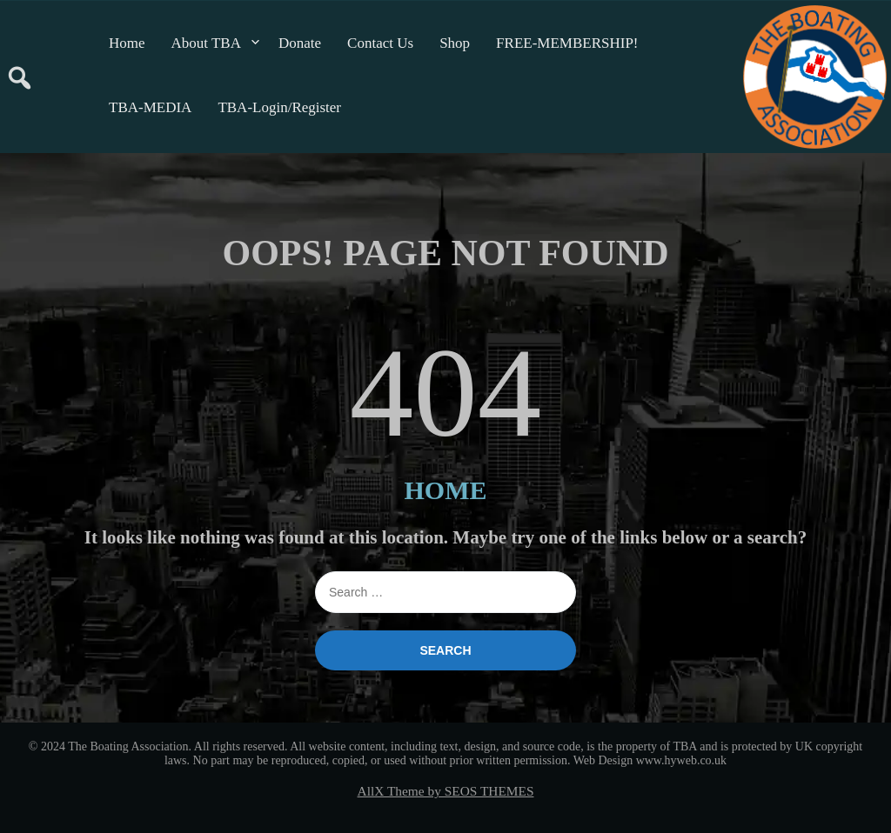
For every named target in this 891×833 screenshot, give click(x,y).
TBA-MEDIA (150, 107)
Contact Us (380, 43)
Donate (299, 43)
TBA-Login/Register (279, 107)
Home (127, 43)
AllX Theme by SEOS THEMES (446, 790)
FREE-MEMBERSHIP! (567, 43)
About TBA (206, 43)
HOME (446, 490)
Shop (454, 43)
